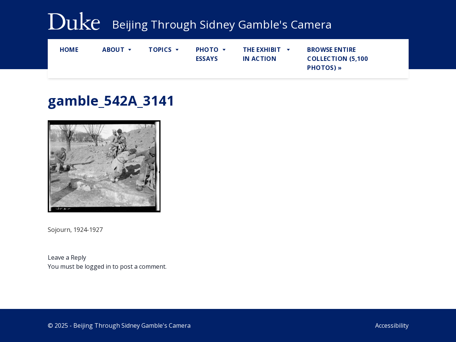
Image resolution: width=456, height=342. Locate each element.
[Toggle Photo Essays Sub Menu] (225, 50)
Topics (159, 49)
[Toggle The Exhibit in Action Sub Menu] (289, 50)
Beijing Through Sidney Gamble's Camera (222, 24)
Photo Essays (207, 54)
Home (69, 49)
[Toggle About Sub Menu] (130, 50)
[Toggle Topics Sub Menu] (178, 50)
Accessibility (392, 325)
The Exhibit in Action (262, 54)
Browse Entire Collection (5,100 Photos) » (337, 58)
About (113, 49)
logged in (98, 266)
